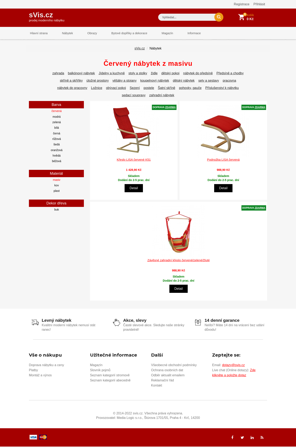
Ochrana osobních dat (167, 371)
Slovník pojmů (100, 371)
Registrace (241, 4)
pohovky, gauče (190, 89)
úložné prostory (98, 82)
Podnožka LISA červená (223, 161)
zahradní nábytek (161, 97)
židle (154, 75)
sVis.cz (46, 16)
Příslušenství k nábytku (222, 89)
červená (57, 112)
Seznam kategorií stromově (110, 376)
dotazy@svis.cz (233, 366)
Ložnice (96, 89)
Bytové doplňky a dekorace (123, 33)
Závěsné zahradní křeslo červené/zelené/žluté (178, 262)
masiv (56, 181)
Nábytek (64, 33)
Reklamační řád (162, 381)
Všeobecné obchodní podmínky (174, 366)
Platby (33, 371)
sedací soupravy (134, 97)
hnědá (57, 157)
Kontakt (156, 387)
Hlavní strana (38, 33)
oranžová (56, 151)
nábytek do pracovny (72, 89)
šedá (57, 146)
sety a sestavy (208, 82)
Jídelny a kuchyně (112, 75)
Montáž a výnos (40, 376)
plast (57, 192)
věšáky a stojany (124, 82)
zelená (56, 123)
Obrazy (87, 33)
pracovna (229, 82)
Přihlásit (259, 4)
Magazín (159, 33)
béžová (56, 162)
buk (56, 211)
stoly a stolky (137, 75)
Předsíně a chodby (229, 75)
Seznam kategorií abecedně (110, 381)
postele (149, 89)
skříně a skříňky (71, 82)
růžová (56, 140)
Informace (184, 33)
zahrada (58, 75)
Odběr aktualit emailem (168, 376)
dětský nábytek (184, 82)
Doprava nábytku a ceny (46, 366)
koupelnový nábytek (154, 82)
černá (56, 134)
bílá (56, 129)
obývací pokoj (116, 89)
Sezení (135, 89)
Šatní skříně (166, 89)
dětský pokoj (170, 75)
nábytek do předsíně (198, 75)
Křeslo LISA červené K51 (134, 161)
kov (56, 187)
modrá (57, 118)
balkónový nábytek (81, 75)
